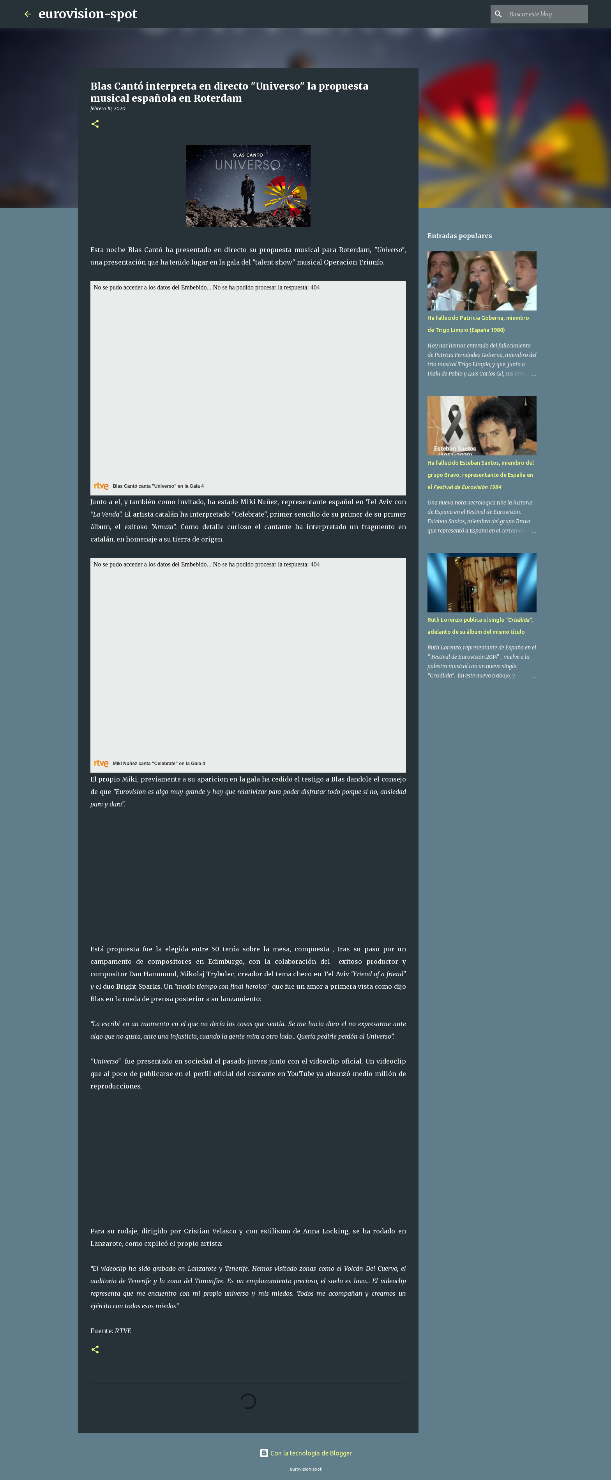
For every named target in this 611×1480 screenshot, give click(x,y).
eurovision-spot (88, 14)
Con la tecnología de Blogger (306, 1453)
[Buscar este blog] (547, 14)
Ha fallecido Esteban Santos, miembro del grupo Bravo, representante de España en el (480, 475)
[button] (95, 124)
